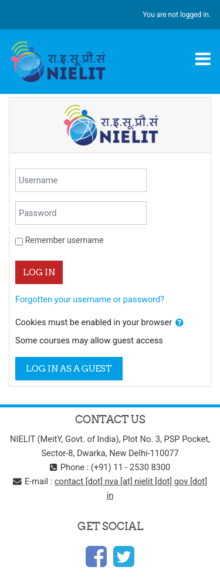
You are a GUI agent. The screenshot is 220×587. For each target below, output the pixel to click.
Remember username (64, 240)
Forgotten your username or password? (89, 299)
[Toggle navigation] (203, 58)
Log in (39, 272)
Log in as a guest (69, 368)
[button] (179, 323)
